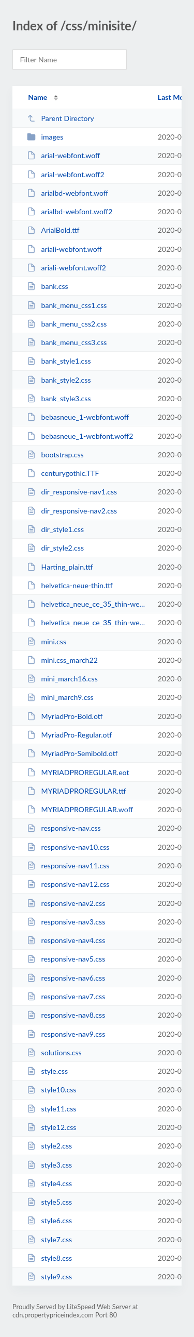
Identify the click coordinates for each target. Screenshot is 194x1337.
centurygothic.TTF (63, 473)
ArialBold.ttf (53, 230)
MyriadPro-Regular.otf (69, 734)
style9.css (49, 1276)
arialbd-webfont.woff (67, 192)
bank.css (47, 286)
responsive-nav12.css (68, 884)
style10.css (51, 1089)
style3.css (49, 1164)
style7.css (49, 1239)
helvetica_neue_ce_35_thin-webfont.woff (87, 603)
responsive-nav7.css (66, 996)
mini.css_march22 (62, 660)
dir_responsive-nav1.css (72, 491)
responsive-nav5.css (66, 958)
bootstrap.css (55, 454)
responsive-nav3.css (66, 921)
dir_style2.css (55, 547)
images (45, 136)
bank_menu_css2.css (67, 323)
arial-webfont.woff (63, 155)
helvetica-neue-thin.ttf (70, 585)
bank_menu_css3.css (67, 342)
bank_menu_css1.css (67, 305)
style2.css (49, 1145)
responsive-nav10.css (68, 847)
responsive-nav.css (63, 828)
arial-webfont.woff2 (65, 174)
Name (37, 97)
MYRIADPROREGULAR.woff (80, 809)
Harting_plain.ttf (60, 566)
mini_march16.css (62, 678)
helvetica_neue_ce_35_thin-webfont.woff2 (87, 622)
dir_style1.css (55, 529)
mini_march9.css (60, 697)
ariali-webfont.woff (64, 249)
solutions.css (54, 1052)
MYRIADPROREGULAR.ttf (76, 790)
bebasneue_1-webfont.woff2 (80, 436)
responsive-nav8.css (66, 1014)
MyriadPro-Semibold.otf (72, 753)
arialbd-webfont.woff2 (69, 211)
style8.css (49, 1258)
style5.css (49, 1201)
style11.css (51, 1108)
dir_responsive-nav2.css (72, 510)
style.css (47, 1071)
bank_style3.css (59, 398)
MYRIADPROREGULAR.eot (78, 772)
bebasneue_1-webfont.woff (78, 417)
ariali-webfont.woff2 (66, 267)
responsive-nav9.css (66, 1034)
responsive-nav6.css (66, 977)
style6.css (49, 1220)
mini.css (46, 641)
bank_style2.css (59, 379)
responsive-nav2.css (66, 903)
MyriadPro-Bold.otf (64, 716)
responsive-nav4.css (66, 940)
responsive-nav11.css (68, 865)
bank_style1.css (59, 360)
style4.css (49, 1183)
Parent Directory (60, 118)
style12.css (51, 1127)
